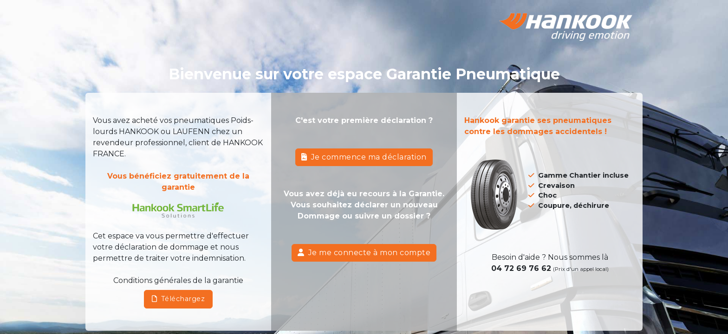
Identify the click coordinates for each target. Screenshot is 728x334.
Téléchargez (178, 299)
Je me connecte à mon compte (364, 252)
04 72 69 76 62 (521, 268)
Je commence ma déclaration (364, 157)
